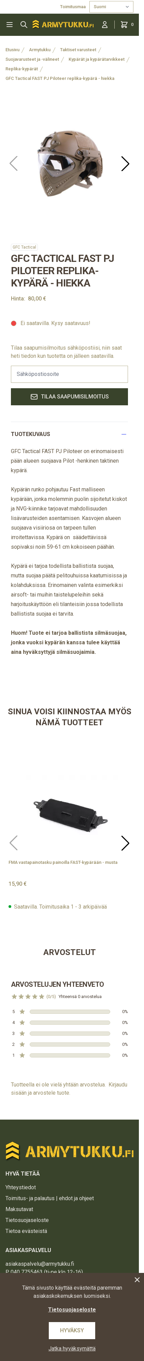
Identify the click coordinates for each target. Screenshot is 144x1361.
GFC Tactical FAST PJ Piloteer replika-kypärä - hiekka (59, 78)
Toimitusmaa (73, 6)
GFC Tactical (24, 247)
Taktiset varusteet (78, 49)
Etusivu (12, 49)
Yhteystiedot (20, 1187)
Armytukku (40, 49)
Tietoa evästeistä (26, 1231)
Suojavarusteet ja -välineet (32, 59)
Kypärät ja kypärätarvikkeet (97, 59)
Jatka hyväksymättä (72, 1348)
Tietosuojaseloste (27, 1220)
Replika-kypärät (21, 68)
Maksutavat (19, 1209)
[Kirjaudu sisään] (105, 24)
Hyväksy (72, 1330)
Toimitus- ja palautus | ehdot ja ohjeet (49, 1198)
